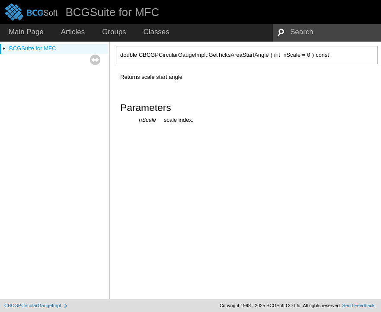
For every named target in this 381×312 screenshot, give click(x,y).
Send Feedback (358, 305)
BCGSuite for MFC (32, 48)
